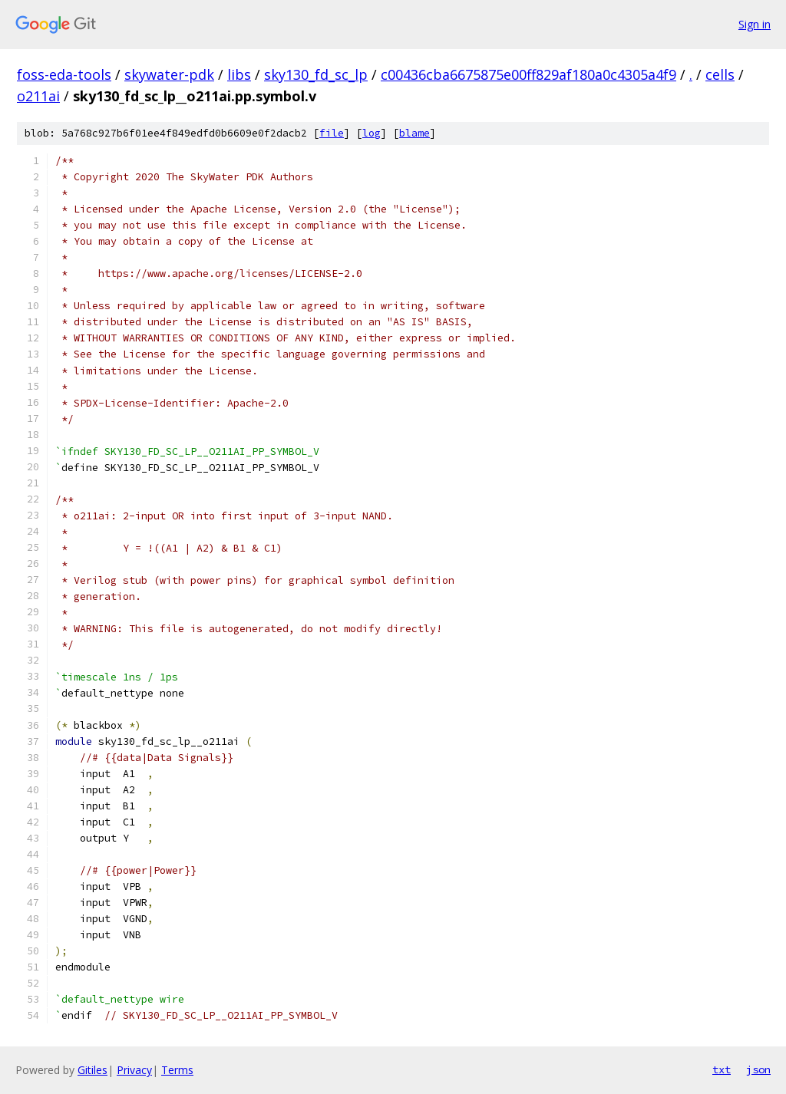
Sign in (754, 24)
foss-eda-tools (64, 74)
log (371, 133)
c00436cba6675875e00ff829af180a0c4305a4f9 (528, 74)
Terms (177, 1070)
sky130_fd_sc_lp (316, 74)
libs (239, 74)
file (331, 133)
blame (414, 133)
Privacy (134, 1070)
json (758, 1069)
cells (720, 74)
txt (721, 1069)
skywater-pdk (169, 74)
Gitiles (92, 1070)
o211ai (38, 96)
